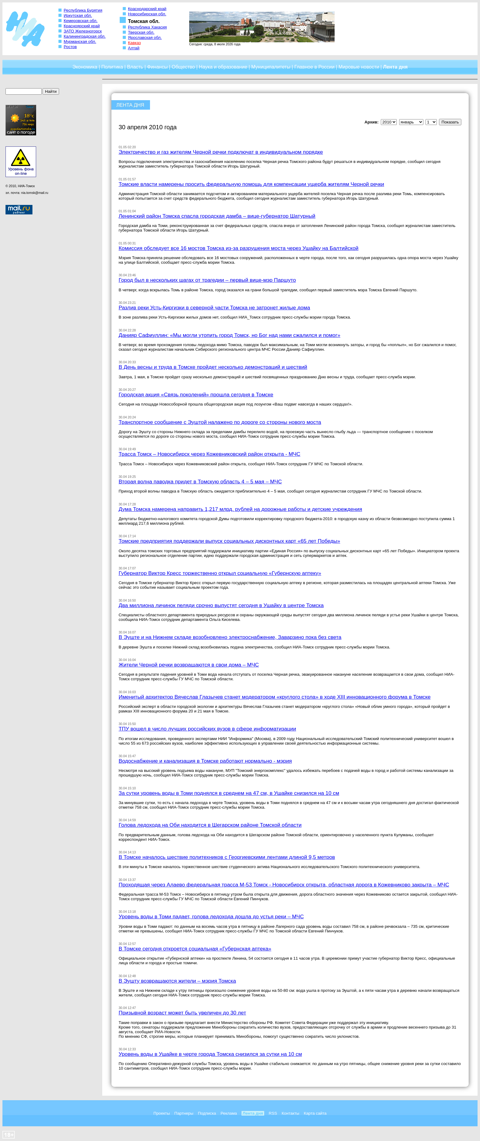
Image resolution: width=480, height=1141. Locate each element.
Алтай (133, 48)
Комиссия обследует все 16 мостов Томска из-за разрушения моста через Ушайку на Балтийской (238, 248)
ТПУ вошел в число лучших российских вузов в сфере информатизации (207, 729)
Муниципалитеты (271, 67)
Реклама (229, 1113)
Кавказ (134, 42)
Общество (183, 67)
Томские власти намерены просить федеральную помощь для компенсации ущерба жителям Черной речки (251, 184)
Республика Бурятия (83, 10)
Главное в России (314, 67)
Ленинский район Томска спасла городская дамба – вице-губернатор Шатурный (216, 216)
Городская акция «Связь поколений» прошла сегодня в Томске (195, 394)
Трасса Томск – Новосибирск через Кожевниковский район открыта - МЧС (209, 454)
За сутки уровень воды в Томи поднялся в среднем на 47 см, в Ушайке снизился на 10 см (228, 793)
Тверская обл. (141, 32)
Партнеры (183, 1113)
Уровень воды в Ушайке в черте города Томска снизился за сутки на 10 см (210, 1054)
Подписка (207, 1113)
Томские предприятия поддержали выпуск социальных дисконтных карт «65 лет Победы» (229, 541)
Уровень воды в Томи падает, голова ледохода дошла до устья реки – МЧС (211, 916)
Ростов (70, 46)
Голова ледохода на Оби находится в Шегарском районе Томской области (210, 825)
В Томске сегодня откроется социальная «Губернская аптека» (194, 949)
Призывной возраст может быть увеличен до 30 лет (182, 1013)
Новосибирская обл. (147, 14)
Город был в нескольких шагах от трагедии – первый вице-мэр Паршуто (207, 280)
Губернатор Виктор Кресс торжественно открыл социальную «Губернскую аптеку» (219, 573)
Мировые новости (359, 67)
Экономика (84, 67)
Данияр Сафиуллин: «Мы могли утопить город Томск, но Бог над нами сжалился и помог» (229, 335)
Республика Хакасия (147, 27)
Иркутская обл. (78, 15)
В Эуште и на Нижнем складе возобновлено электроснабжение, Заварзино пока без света (229, 637)
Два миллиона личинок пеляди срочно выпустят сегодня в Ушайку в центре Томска (221, 605)
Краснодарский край (147, 8)
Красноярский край (82, 26)
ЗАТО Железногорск (83, 31)
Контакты (290, 1113)
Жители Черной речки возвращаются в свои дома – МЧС (188, 665)
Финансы (157, 67)
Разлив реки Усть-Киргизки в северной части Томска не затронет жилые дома (214, 307)
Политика (112, 67)
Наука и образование (223, 67)
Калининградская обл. (85, 36)
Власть (135, 67)
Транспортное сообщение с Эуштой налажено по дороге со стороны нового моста (219, 422)
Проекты (161, 1113)
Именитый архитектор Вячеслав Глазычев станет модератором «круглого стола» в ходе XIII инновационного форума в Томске (274, 697)
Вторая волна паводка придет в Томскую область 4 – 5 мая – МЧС (200, 481)
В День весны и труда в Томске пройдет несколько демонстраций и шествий (212, 367)
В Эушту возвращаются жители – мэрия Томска (177, 981)
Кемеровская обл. (81, 20)
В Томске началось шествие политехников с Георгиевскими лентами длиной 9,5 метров (226, 857)
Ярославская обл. (145, 37)
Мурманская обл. (80, 41)
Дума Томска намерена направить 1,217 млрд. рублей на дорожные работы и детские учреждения (240, 509)
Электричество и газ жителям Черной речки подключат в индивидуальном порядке (220, 152)
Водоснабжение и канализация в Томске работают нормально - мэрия (205, 761)
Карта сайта (315, 1113)
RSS (273, 1113)
